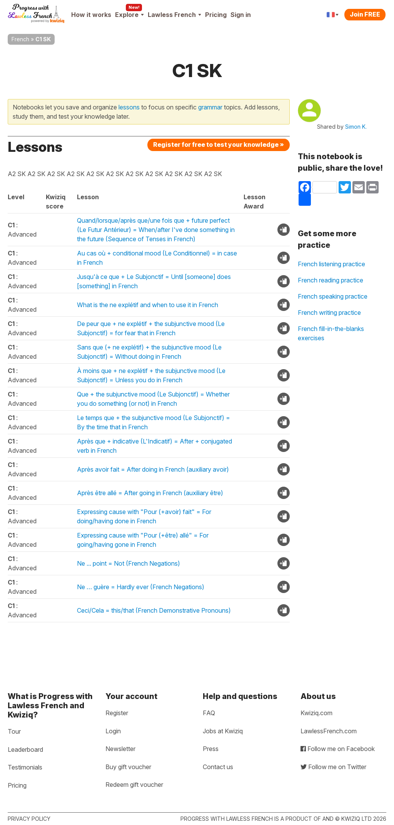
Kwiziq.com (316, 713)
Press (211, 749)
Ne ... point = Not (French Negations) (128, 563)
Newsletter (120, 749)
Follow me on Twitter (333, 767)
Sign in (240, 14)
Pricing (216, 14)
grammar (210, 107)
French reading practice (330, 280)
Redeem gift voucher (134, 784)
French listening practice (331, 264)
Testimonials (25, 767)
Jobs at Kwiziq (223, 731)
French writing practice (329, 312)
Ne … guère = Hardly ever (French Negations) (140, 587)
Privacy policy (29, 818)
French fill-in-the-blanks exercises (331, 333)
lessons (129, 107)
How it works (91, 14)
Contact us (218, 767)
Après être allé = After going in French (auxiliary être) (150, 493)
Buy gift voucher (128, 767)
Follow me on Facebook (338, 749)
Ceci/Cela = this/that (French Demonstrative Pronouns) (154, 610)
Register (116, 713)
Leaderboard (25, 749)
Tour (14, 731)
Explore (129, 14)
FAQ (209, 713)
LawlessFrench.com (329, 731)
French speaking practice (332, 296)
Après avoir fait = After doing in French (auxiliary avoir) (153, 469)
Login (113, 731)
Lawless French (174, 14)
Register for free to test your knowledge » (218, 144)
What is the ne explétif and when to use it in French (147, 305)
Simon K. (356, 126)
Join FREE (365, 14)
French (20, 39)
